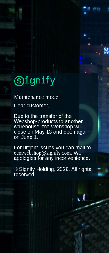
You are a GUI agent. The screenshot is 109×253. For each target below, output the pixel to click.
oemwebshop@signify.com (42, 153)
